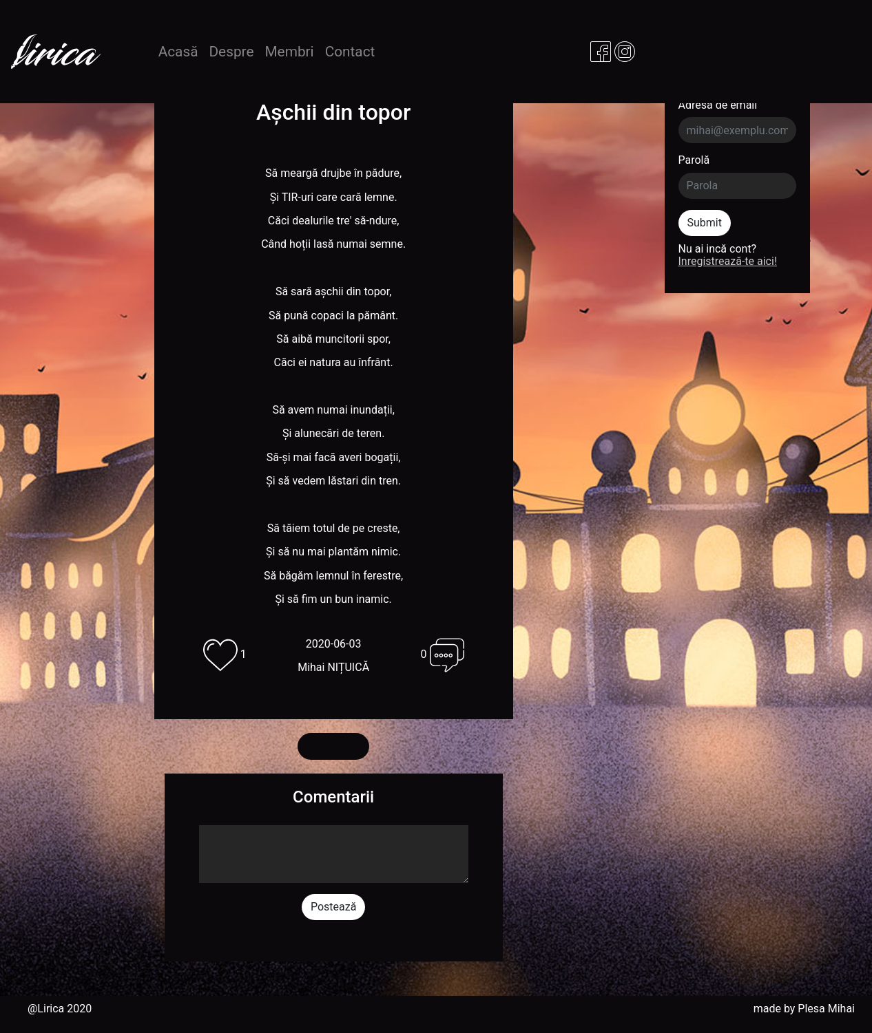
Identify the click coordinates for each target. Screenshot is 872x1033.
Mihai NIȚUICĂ (333, 667)
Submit (704, 222)
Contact (350, 51)
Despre (231, 51)
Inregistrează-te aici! (728, 261)
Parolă (694, 160)
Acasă (181, 51)
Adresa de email (718, 105)
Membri (288, 51)
